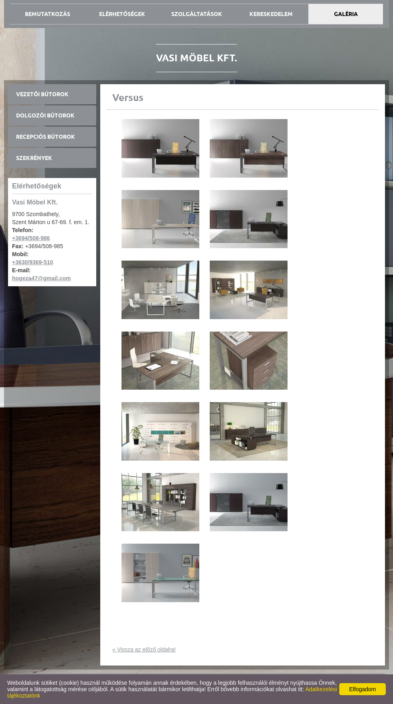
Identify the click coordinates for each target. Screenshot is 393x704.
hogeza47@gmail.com (41, 278)
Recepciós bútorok (45, 137)
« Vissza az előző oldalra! (144, 649)
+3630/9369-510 (32, 262)
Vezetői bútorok (42, 94)
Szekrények (34, 158)
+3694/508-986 (31, 238)
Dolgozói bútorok (45, 115)
